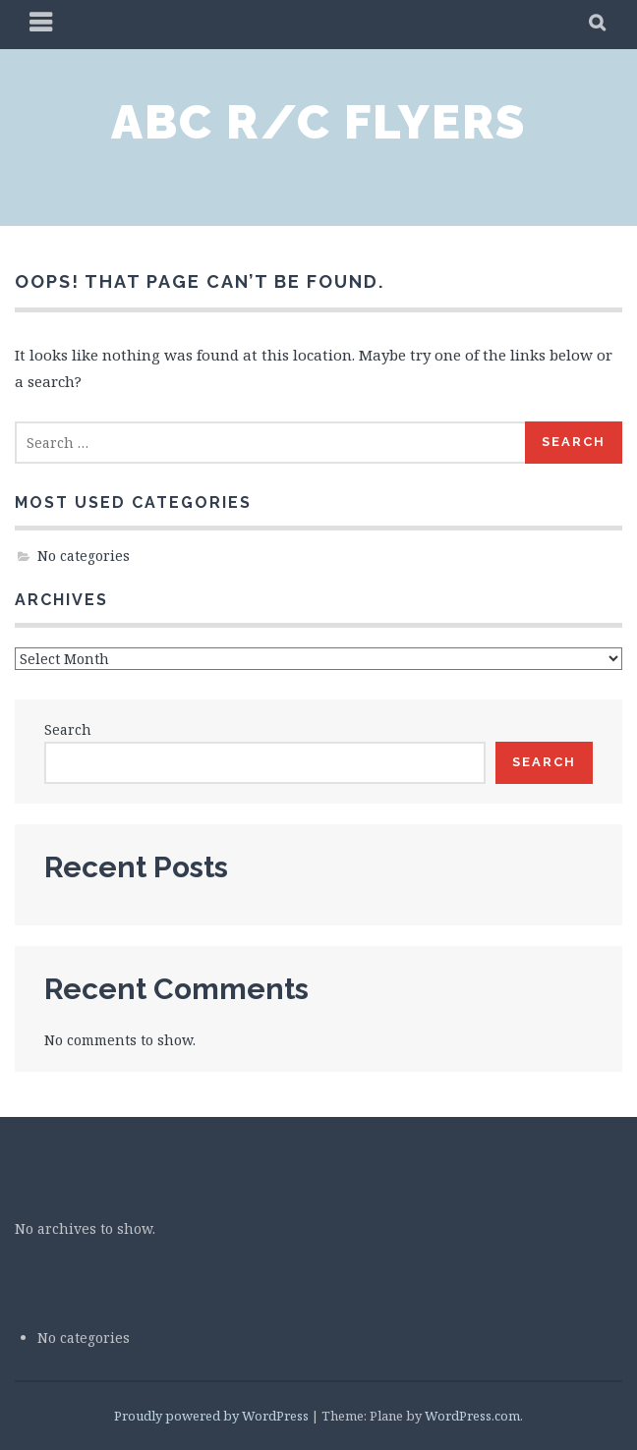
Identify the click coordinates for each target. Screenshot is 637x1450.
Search (67, 729)
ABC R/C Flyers (318, 121)
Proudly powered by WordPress (211, 1415)
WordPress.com (472, 1415)
